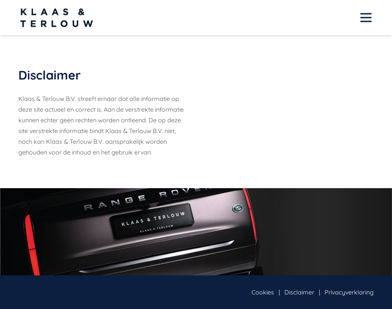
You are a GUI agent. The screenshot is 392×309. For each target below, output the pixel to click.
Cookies (263, 292)
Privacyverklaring (349, 292)
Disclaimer (299, 292)
